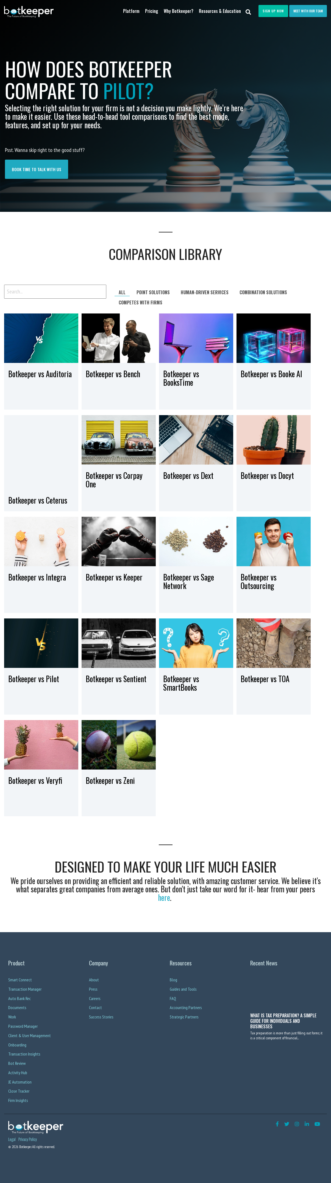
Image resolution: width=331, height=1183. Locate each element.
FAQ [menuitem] (173, 998)
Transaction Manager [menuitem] (24, 989)
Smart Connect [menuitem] (20, 979)
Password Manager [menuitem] (23, 1026)
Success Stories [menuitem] (101, 1017)
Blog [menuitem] (173, 979)
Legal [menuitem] (12, 1139)
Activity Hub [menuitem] (17, 1072)
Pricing (151, 11)
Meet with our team (308, 11)
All (122, 292)
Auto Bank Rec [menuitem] (19, 998)
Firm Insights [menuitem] (18, 1100)
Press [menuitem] (93, 989)
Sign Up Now (273, 11)
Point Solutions (153, 292)
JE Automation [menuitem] (20, 1082)
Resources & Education (220, 11)
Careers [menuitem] (95, 998)
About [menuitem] (94, 979)
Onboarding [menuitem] (17, 1045)
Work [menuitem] (12, 1017)
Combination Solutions (263, 292)
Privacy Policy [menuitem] (27, 1139)
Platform (131, 11)
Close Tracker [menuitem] (18, 1091)
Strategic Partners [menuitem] (184, 1017)
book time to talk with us (36, 169)
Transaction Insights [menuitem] (24, 1054)
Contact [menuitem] (95, 1007)
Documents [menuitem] (17, 1007)
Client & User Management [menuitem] (29, 1035)
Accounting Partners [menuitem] (186, 1007)
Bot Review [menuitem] (17, 1063)
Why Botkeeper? (178, 11)
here (164, 897)
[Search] (248, 11)
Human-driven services (205, 292)
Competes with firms (140, 302)
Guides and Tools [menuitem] (183, 989)
